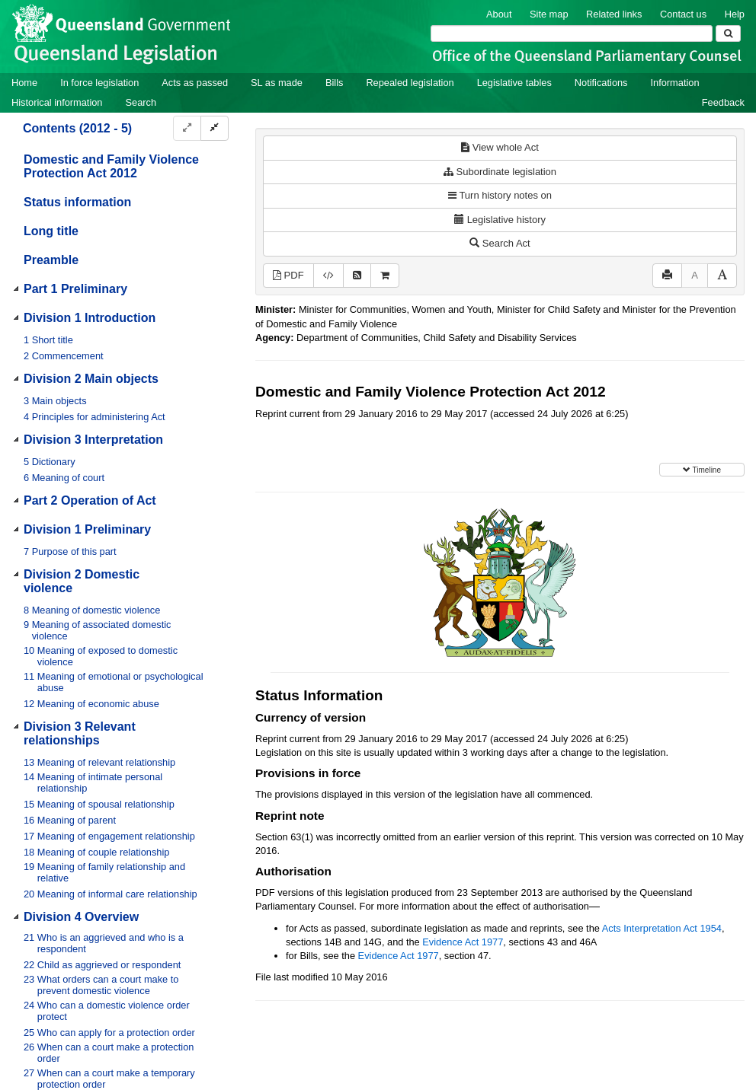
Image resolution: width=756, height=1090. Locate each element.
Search (140, 102)
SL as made (277, 82)
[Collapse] (214, 128)
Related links (614, 14)
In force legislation (99, 82)
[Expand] (187, 128)
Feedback (723, 102)
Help (735, 14)
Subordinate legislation (500, 171)
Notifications (601, 82)
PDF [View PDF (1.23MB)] (288, 275)
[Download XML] (328, 275)
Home (24, 82)
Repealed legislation (409, 82)
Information (675, 82)
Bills (334, 82)
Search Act (499, 243)
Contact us (683, 14)
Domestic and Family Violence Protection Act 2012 (111, 166)
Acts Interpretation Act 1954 (662, 928)
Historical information (56, 102)
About (498, 14)
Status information (77, 202)
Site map (549, 14)
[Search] (572, 33)
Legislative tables (514, 82)
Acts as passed (195, 82)
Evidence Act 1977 (462, 942)
